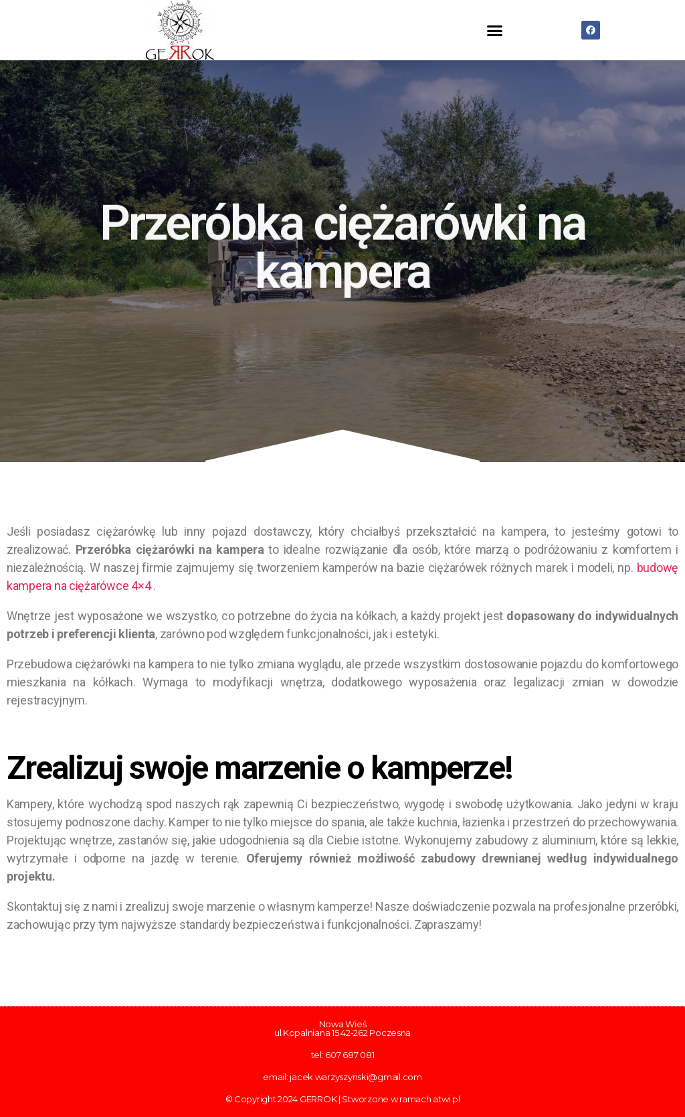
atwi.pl (446, 1099)
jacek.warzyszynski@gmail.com (355, 1076)
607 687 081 (349, 1054)
